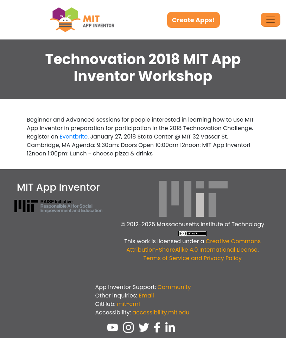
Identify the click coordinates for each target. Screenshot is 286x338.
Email (146, 295)
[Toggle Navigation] (270, 20)
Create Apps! (193, 20)
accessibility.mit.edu (160, 312)
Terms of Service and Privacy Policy (192, 258)
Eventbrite (73, 137)
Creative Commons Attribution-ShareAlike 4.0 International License (193, 245)
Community (174, 287)
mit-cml (128, 304)
